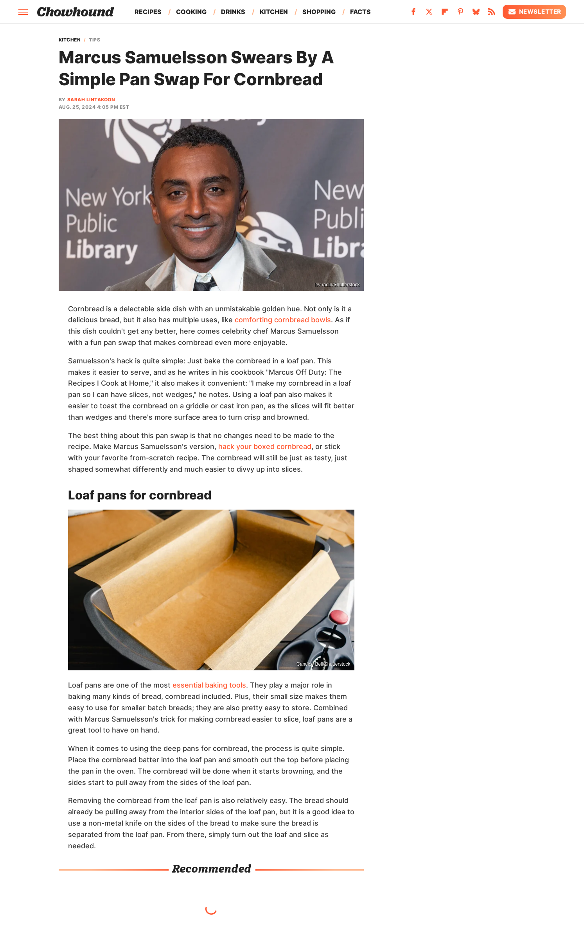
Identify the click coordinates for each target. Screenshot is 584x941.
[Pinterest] (460, 14)
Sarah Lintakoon (91, 99)
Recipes (148, 12)
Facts (360, 12)
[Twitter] (429, 14)
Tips (94, 40)
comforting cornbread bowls (283, 320)
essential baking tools (209, 685)
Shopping (319, 12)
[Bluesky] (476, 14)
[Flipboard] (444, 14)
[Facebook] (413, 14)
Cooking (191, 12)
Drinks (233, 12)
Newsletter (534, 12)
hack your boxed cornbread (264, 446)
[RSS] (491, 14)
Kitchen (274, 12)
